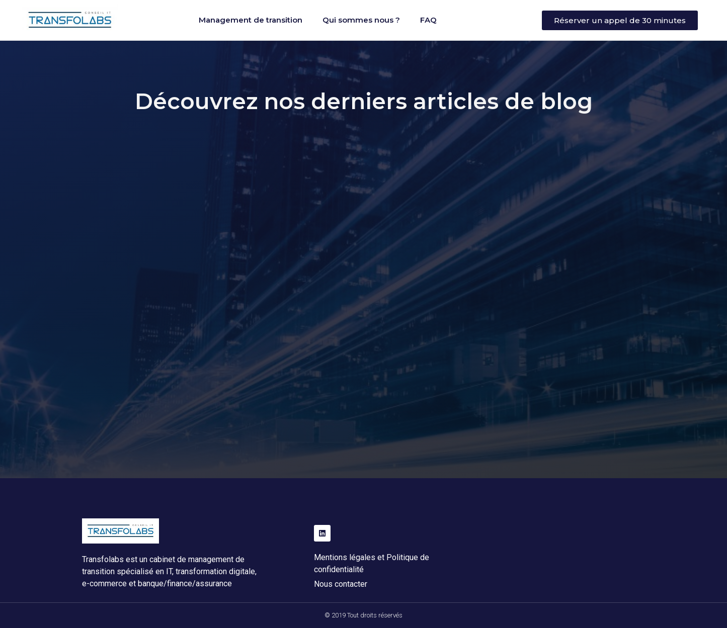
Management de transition (250, 20)
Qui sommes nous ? (361, 20)
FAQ (428, 20)
